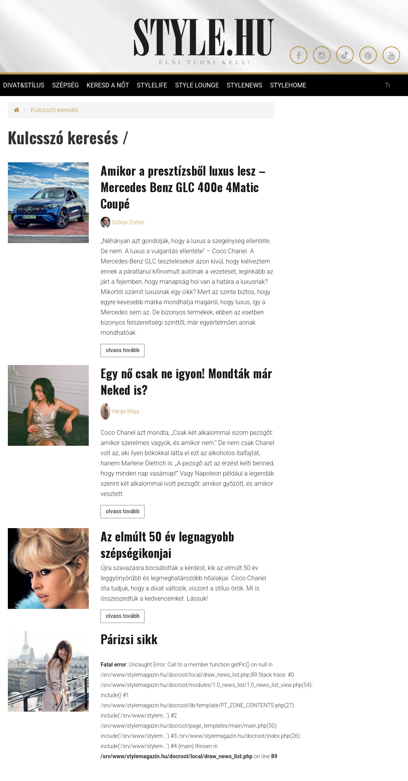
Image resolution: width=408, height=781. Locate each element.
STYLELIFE (152, 85)
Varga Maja (125, 411)
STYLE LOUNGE (197, 85)
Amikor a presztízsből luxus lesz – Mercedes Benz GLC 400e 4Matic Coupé (183, 187)
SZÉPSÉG (65, 85)
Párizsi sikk (129, 639)
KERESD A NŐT (107, 85)
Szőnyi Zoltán (128, 222)
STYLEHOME (288, 85)
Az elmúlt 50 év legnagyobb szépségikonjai (167, 544)
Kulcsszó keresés (54, 110)
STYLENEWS (244, 85)
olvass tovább (122, 350)
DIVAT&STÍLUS (23, 85)
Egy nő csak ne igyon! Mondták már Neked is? (186, 381)
